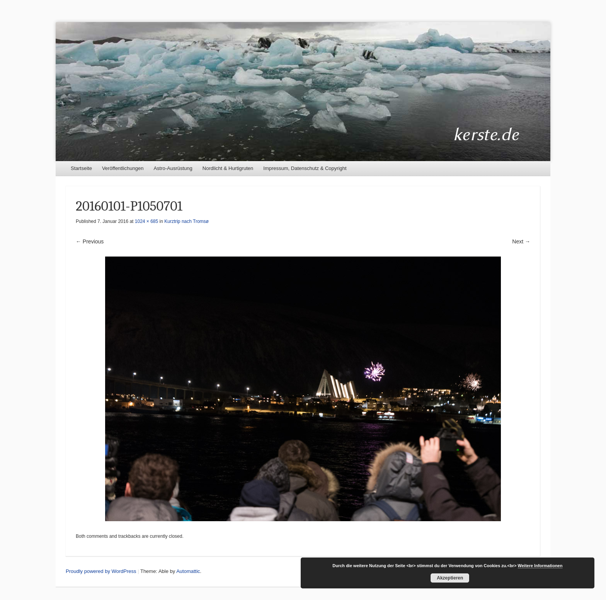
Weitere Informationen (540, 565)
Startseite (81, 168)
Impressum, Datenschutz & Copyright (304, 168)
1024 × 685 (146, 221)
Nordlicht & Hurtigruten (228, 168)
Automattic (188, 571)
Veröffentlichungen (122, 168)
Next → (521, 241)
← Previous (90, 241)
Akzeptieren (450, 578)
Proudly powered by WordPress (101, 571)
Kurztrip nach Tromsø (186, 221)
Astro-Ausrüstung (172, 168)
